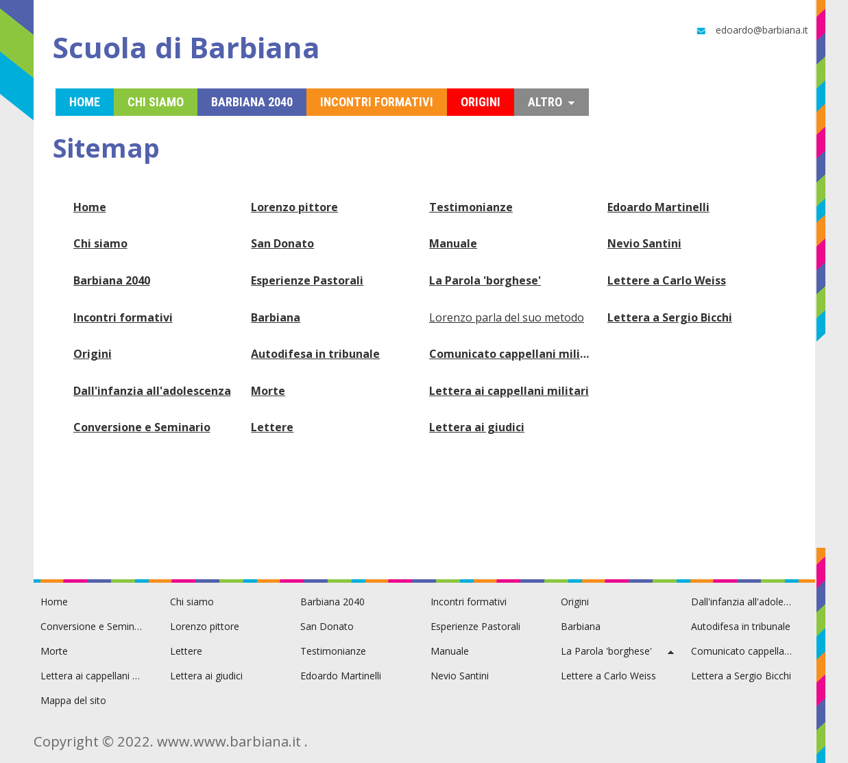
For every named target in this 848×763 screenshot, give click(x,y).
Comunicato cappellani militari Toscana (511, 353)
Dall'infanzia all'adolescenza (152, 390)
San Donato (282, 243)
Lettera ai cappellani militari (509, 390)
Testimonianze (471, 207)
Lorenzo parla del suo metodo (506, 317)
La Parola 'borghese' (485, 280)
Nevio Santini (644, 243)
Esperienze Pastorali (307, 280)
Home (89, 207)
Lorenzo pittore (294, 207)
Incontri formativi (123, 317)
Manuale (453, 243)
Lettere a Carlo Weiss (666, 280)
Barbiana (275, 317)
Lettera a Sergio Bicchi (669, 317)
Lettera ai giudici (476, 427)
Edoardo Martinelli (658, 207)
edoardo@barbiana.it (751, 30)
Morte (268, 390)
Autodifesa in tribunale (315, 353)
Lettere (272, 427)
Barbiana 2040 (111, 280)
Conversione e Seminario (141, 427)
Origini (92, 353)
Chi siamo (100, 243)
